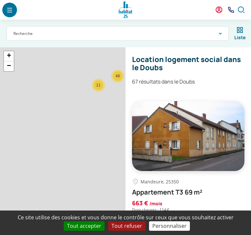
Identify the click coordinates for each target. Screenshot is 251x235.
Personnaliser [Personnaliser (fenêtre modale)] (169, 225)
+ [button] (9, 56)
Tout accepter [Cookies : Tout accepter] (84, 225)
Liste (240, 37)
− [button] (9, 66)
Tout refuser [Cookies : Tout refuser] (126, 225)
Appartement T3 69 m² (167, 192)
